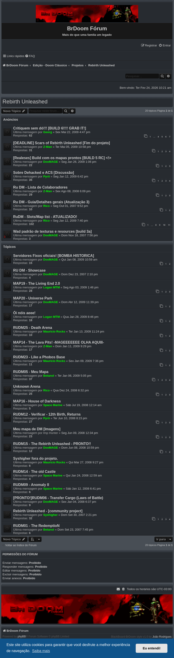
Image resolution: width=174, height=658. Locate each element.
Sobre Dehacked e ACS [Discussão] (43, 173)
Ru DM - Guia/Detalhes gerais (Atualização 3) (51, 202)
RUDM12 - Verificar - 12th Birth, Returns (47, 414)
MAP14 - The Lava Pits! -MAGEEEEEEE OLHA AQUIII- (58, 342)
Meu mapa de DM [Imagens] (36, 429)
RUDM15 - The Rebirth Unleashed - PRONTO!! (52, 444)
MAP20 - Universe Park (32, 298)
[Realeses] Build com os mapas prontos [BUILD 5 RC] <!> (62, 158)
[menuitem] (165, 45)
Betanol (48, 375)
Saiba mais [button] (41, 651)
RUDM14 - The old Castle (34, 472)
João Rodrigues (162, 636)
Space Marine (53, 405)
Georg (47, 132)
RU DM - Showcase (29, 270)
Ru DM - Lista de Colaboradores (40, 187)
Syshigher (50, 515)
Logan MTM (51, 287)
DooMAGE (50, 161)
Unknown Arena (26, 386)
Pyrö (46, 176)
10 (164, 224)
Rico (46, 206)
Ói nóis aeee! (24, 313)
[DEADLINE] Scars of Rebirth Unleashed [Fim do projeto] (61, 143)
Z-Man (47, 146)
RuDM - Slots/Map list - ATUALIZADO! (45, 217)
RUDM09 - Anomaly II (31, 485)
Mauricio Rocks (54, 331)
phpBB (22, 636)
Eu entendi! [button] (151, 648)
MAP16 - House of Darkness (37, 401)
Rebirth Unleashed (25, 101)
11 (169, 224)
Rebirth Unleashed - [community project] (47, 511)
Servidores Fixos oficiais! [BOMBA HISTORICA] (53, 256)
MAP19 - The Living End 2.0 (36, 283)
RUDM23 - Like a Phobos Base (39, 357)
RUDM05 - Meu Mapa (30, 372)
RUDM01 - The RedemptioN (36, 526)
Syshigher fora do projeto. (35, 458)
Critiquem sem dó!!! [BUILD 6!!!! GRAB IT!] (49, 128)
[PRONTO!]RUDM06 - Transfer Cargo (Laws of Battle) (58, 498)
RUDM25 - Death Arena (32, 328)
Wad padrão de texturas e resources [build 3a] (52, 231)
